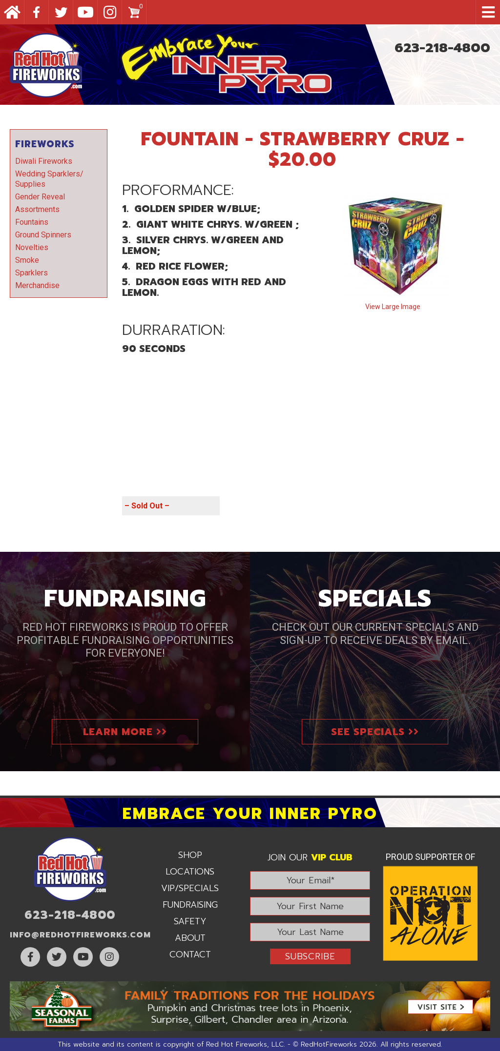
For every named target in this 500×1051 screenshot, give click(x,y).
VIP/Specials (190, 888)
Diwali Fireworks (43, 161)
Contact (190, 954)
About (190, 938)
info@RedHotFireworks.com (80, 935)
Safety (190, 921)
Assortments (37, 209)
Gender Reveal (40, 196)
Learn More (125, 731)
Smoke (27, 260)
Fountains (31, 222)
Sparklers (31, 272)
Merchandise (37, 285)
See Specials (375, 731)
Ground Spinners (43, 234)
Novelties (31, 247)
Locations (190, 871)
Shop (190, 855)
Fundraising (190, 905)
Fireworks (44, 144)
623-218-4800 (442, 48)
